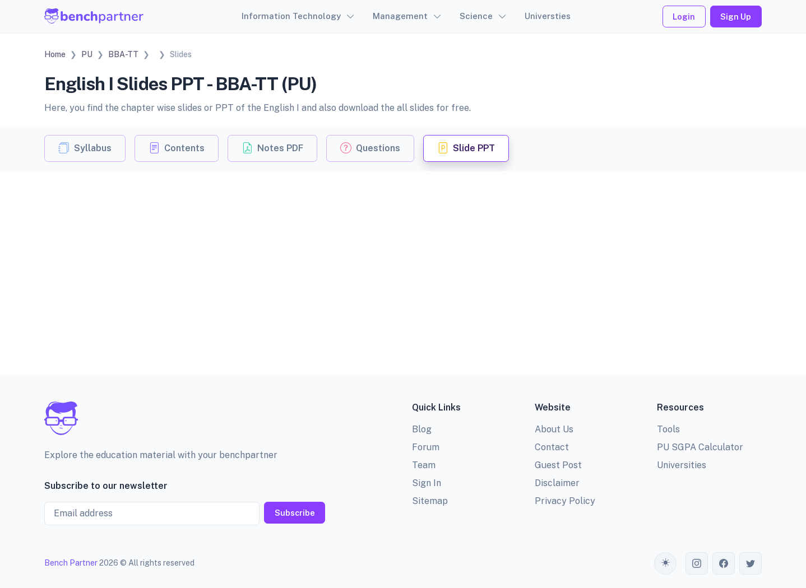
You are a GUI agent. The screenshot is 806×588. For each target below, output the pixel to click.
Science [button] (476, 16)
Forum (425, 447)
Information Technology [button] (291, 16)
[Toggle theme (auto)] (665, 563)
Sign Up (735, 16)
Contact (552, 447)
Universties (548, 16)
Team (424, 465)
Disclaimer (557, 483)
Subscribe (295, 512)
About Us (554, 429)
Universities (681, 465)
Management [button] (400, 16)
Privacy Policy (565, 501)
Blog (422, 429)
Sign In (426, 483)
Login (684, 16)
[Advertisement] (403, 254)
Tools (668, 429)
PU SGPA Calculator (700, 447)
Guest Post (558, 465)
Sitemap (430, 501)
